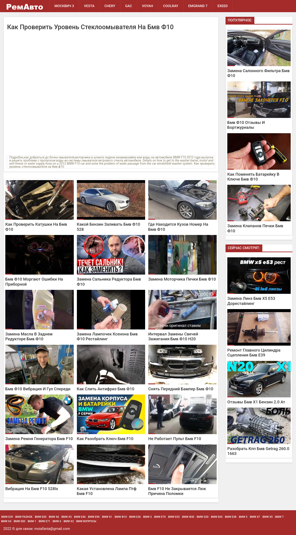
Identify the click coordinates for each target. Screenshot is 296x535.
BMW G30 (202, 516)
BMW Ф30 (188, 516)
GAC (128, 6)
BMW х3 (66, 516)
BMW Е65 (216, 516)
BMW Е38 (230, 516)
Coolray (170, 6)
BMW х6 (54, 516)
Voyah (147, 6)
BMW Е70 (160, 516)
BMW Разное (23, 516)
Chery (109, 6)
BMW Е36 (135, 516)
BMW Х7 (255, 516)
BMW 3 (147, 516)
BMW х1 (107, 516)
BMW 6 (57, 521)
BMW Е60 (40, 516)
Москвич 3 (64, 6)
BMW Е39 (7, 516)
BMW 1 (32, 521)
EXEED (222, 6)
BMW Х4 (6, 521)
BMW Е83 (19, 521)
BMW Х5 (268, 516)
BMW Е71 (44, 521)
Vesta (89, 6)
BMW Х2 (69, 521)
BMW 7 (279, 516)
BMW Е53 (174, 516)
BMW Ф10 (121, 516)
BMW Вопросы (86, 521)
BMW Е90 (93, 516)
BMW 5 (243, 516)
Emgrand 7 (198, 6)
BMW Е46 (80, 516)
